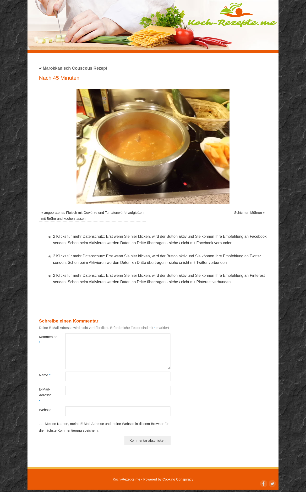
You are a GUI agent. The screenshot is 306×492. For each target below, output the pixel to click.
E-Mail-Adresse (45, 395)
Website (45, 410)
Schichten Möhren (248, 213)
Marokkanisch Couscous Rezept (73, 68)
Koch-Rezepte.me (232, 14)
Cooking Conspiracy (178, 479)
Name (44, 375)
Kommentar (45, 340)
